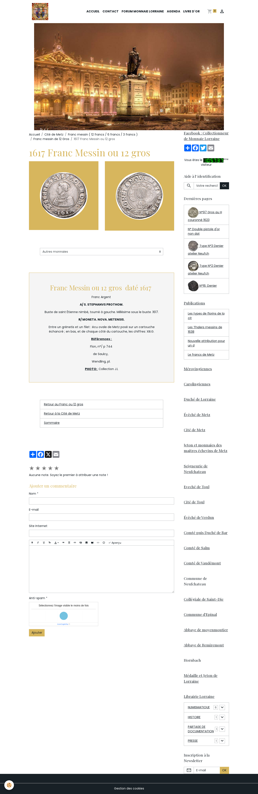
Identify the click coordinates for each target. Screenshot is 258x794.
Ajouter (37, 632)
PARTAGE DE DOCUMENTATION (201, 729)
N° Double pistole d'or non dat (204, 231)
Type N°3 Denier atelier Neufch (205, 248)
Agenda (173, 11)
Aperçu (114, 543)
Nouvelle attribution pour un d (206, 343)
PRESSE (193, 741)
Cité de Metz (53, 134)
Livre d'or (191, 11)
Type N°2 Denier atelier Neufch (205, 268)
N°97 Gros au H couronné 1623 (205, 214)
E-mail (34, 509)
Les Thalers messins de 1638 (205, 329)
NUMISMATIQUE (199, 707)
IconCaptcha (62, 624)
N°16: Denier (202, 286)
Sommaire (52, 423)
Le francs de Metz (201, 354)
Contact (111, 11)
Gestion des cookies (129, 788)
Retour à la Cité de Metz (62, 413)
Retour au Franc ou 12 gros (63, 404)
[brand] (41, 11)
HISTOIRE (194, 717)
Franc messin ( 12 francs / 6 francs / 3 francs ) (103, 134)
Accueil (93, 11)
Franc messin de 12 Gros (51, 139)
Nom (32, 493)
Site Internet (38, 526)
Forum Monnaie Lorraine (143, 11)
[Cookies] (9, 785)
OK (224, 186)
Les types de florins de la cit (206, 315)
